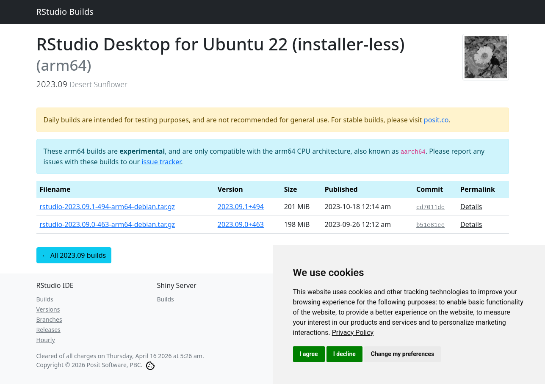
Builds (44, 299)
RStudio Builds (65, 11)
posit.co (436, 119)
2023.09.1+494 (241, 206)
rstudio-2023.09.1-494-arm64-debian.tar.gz (107, 206)
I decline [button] (344, 354)
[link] (353, 333)
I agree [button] (309, 354)
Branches (49, 319)
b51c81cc (430, 225)
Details (471, 206)
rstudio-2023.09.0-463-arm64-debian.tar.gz (107, 224)
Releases (48, 330)
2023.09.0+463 (241, 224)
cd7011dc (430, 207)
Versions (48, 309)
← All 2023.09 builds (74, 255)
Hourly (45, 340)
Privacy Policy (353, 333)
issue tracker (161, 161)
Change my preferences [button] (402, 354)
